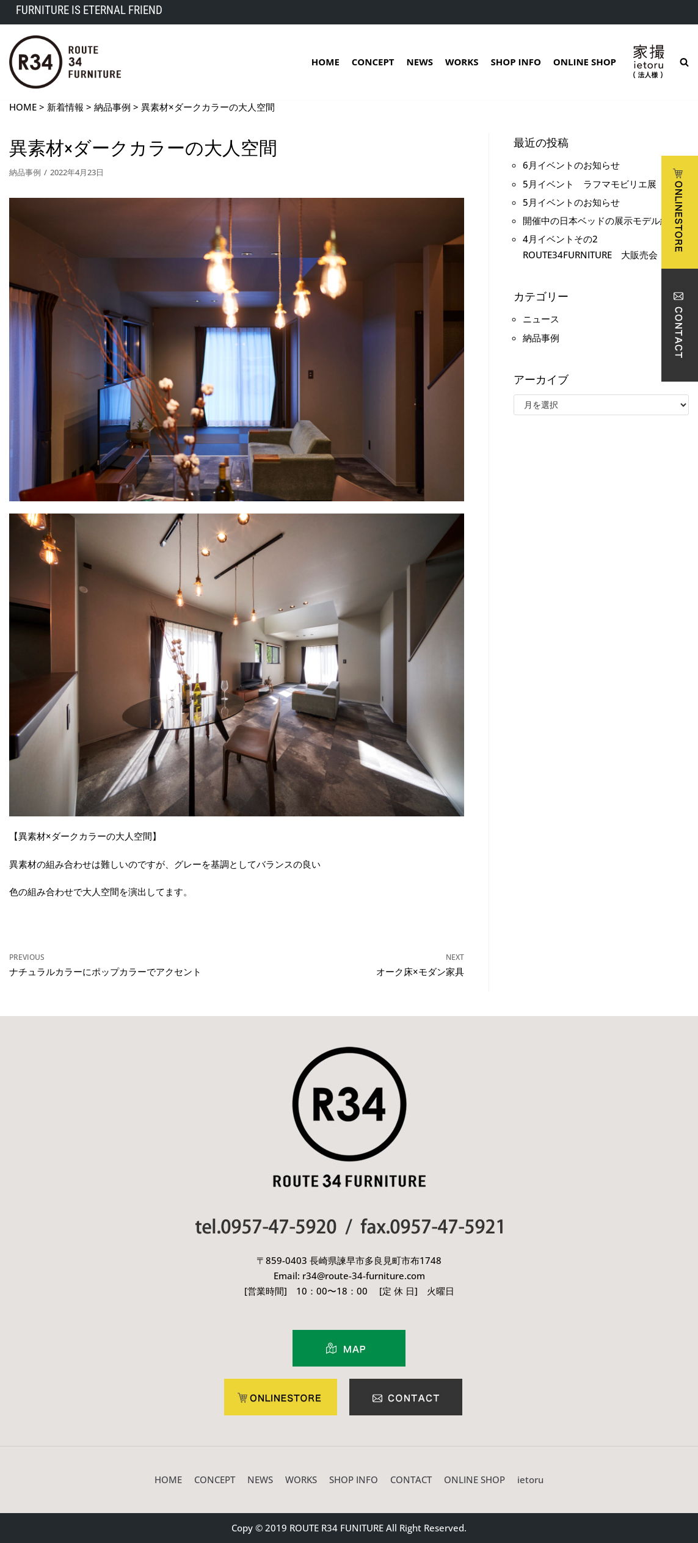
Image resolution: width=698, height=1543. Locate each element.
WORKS (462, 62)
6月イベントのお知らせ (571, 165)
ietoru (530, 1479)
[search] (684, 61)
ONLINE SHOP (584, 62)
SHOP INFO (516, 62)
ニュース (541, 319)
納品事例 (25, 172)
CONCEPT (373, 62)
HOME (325, 62)
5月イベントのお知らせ (571, 202)
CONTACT (411, 1479)
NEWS (420, 62)
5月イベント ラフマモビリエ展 (589, 184)
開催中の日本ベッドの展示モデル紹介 (600, 220)
